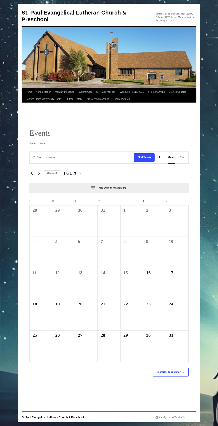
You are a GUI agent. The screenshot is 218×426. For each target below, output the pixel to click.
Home (29, 91)
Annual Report (43, 91)
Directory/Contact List (97, 99)
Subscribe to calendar (169, 372)
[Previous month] (31, 173)
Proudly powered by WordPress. (173, 417)
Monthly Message (64, 91)
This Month (52, 173)
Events (32, 143)
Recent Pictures (121, 99)
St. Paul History (73, 99)
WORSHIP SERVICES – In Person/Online (142, 91)
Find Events (144, 157)
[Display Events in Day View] (182, 157)
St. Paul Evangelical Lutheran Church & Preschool (53, 417)
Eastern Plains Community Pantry (44, 99)
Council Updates (177, 91)
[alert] (109, 188)
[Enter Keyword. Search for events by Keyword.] (82, 157)
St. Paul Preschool (106, 91)
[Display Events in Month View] (171, 157)
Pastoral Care (85, 91)
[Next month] (39, 173)
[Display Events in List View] (161, 157)
